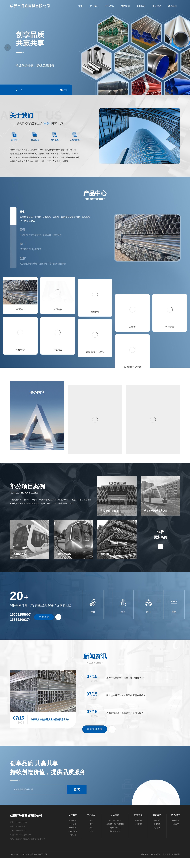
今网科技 (176, 854)
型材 (23, 258)
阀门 (23, 244)
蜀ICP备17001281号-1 (151, 854)
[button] (16, 90)
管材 (23, 212)
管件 (23, 229)
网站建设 (166, 854)
